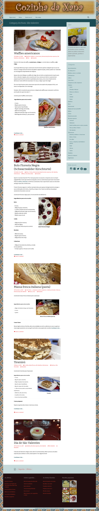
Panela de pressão (72, 116)
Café (56, 365)
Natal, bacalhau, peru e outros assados (79, 125)
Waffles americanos (27, 53)
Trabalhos (70, 153)
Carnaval (72, 120)
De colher (26, 365)
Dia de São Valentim (27, 443)
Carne (71, 87)
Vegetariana (71, 158)
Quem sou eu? (28, 17)
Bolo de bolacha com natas (49, 481)
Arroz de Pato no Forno (10, 489)
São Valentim (54, 172)
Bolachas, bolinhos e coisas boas (33, 56)
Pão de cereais (46, 491)
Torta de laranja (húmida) (29, 488)
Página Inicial (12, 17)
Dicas (69, 104)
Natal (41, 172)
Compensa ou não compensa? (39, 290)
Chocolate (27, 173)
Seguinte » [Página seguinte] (21, 469)
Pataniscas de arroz (47, 488)
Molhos (69, 111)
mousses (25, 181)
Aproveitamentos (72, 68)
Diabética (70, 101)
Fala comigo (38, 17)
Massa (30, 291)
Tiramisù (19, 362)
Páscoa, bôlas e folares (75, 127)
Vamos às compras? (72, 155)
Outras (69, 113)
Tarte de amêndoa (28, 483)
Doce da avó (27, 491)
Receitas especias (52, 56)
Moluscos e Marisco (74, 92)
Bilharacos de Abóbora (10, 492)
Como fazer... (29, 290)
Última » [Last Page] (29, 469)
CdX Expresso (71, 75)
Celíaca (69, 78)
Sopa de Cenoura (9, 481)
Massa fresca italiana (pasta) (32, 287)
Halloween (72, 123)
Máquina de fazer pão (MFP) (74, 108)
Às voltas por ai (71, 70)
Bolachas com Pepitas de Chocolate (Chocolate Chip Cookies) (11, 485)
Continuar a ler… (18, 133)
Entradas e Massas (55, 290)
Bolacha (53, 365)
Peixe (71, 94)
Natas (32, 173)
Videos (20, 17)
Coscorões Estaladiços (10, 494)
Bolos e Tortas (29, 172)
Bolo (28, 58)
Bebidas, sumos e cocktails (74, 73)
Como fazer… (71, 80)
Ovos (34, 291)
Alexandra (34, 58)
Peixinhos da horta (47, 486)
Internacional (45, 56)
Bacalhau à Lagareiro (9, 496)
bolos (20, 181)
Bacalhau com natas (47, 483)
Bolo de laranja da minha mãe (30, 481)
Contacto (47, 508)
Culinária (49, 290)
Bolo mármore (27, 486)
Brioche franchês (47, 493)
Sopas (71, 99)
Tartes (71, 150)
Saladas (71, 96)
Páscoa (33, 365)
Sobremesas (21, 58)
